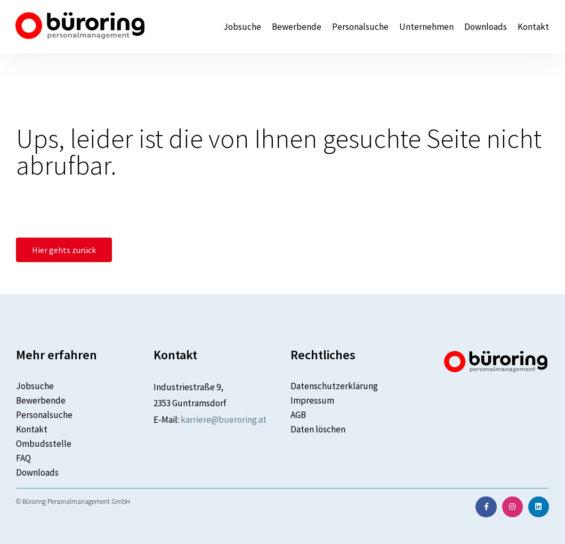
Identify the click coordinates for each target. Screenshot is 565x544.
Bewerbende (296, 26)
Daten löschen (317, 429)
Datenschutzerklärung (334, 386)
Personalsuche (360, 26)
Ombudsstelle (43, 444)
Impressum (312, 400)
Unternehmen (426, 26)
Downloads (485, 26)
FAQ (23, 458)
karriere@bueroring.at (224, 419)
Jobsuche (242, 26)
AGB (298, 415)
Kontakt (533, 26)
